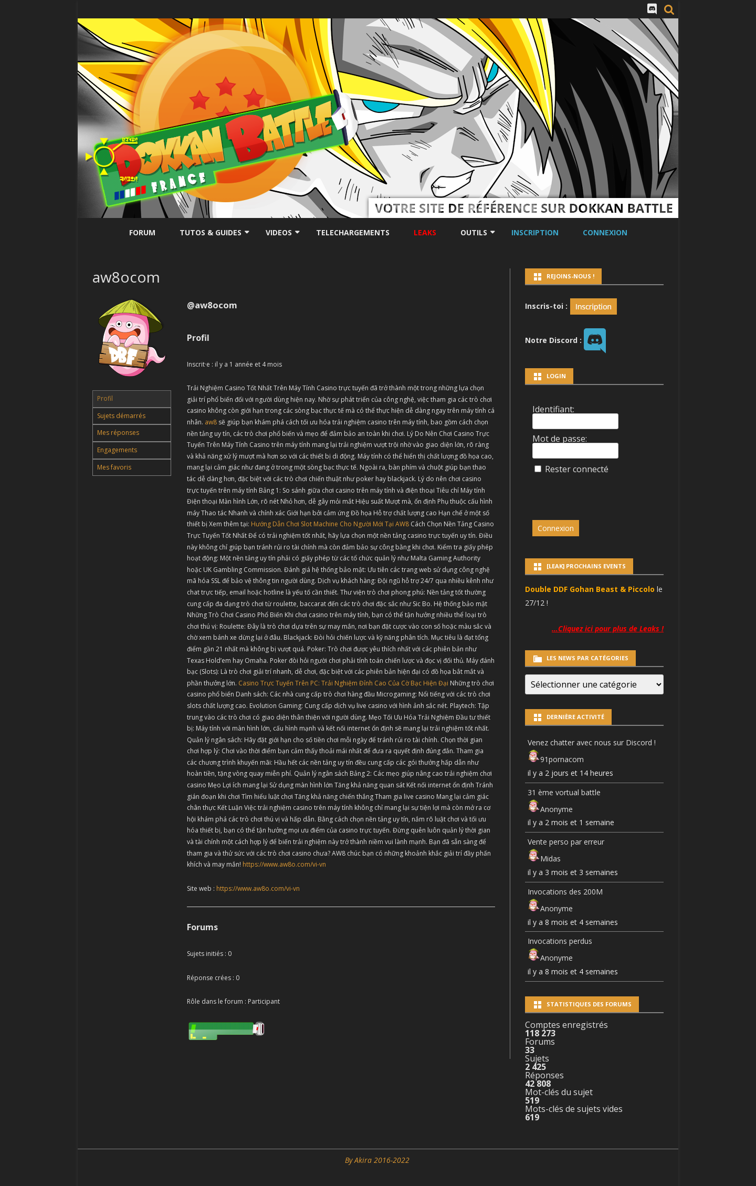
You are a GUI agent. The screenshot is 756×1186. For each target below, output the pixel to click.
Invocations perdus (560, 941)
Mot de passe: (559, 438)
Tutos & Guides (211, 232)
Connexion (605, 232)
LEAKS (425, 232)
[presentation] (604, 492)
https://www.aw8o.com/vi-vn (284, 864)
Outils (473, 232)
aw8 (211, 422)
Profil (105, 398)
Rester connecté (576, 469)
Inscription (535, 232)
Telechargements (353, 232)
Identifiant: (553, 409)
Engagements (117, 449)
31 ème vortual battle (564, 792)
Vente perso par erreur (566, 842)
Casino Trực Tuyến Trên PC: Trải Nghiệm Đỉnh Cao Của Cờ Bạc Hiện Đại (343, 683)
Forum (142, 232)
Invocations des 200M (565, 892)
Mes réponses (118, 432)
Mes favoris (114, 467)
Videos (279, 232)
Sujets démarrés (121, 415)
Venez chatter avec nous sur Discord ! (592, 742)
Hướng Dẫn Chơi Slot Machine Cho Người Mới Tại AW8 (330, 523)
